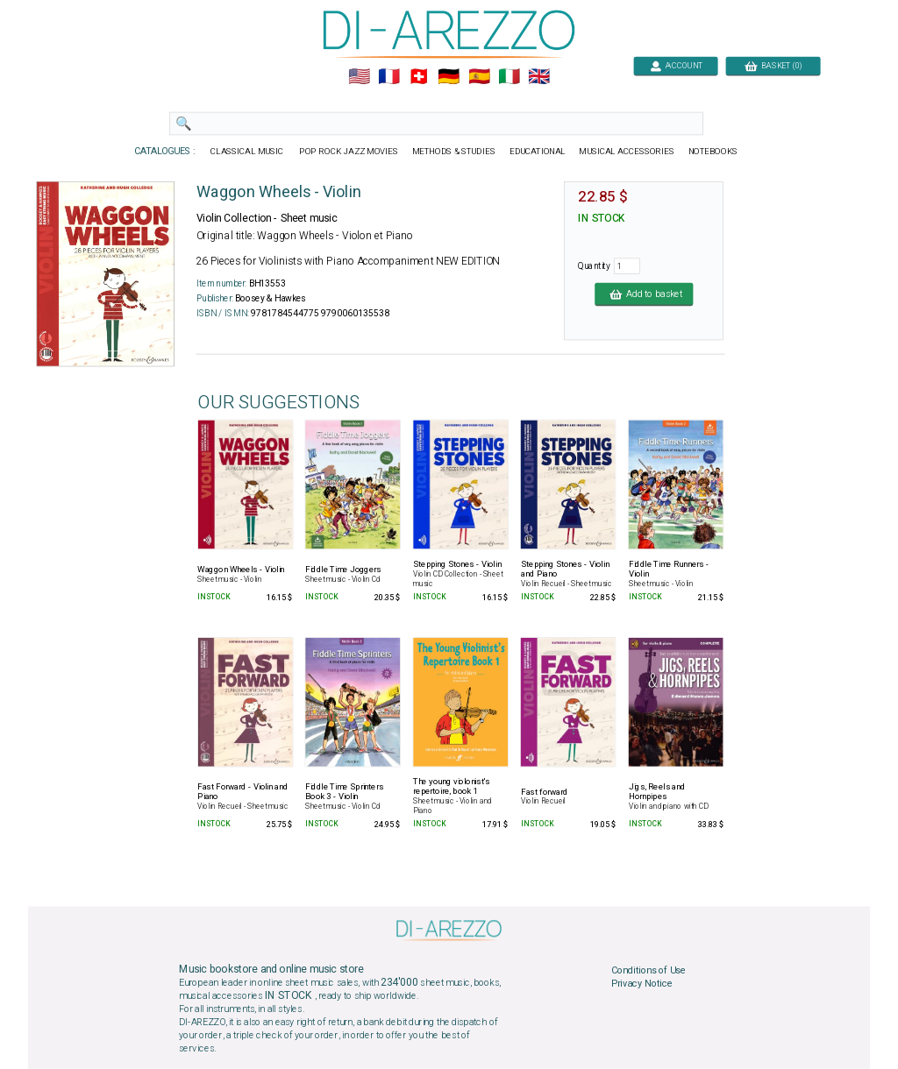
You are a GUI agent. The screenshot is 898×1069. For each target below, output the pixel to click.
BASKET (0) (773, 65)
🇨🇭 (419, 77)
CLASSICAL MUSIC (247, 151)
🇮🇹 (509, 77)
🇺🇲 (359, 77)
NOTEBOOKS (713, 151)
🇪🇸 (479, 77)
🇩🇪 (449, 77)
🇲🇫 (389, 77)
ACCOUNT (675, 65)
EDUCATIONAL (538, 151)
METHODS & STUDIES (453, 151)
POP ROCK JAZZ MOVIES (348, 151)
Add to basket (643, 294)
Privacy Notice (642, 984)
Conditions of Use (648, 970)
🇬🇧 (539, 77)
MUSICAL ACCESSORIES (627, 151)
